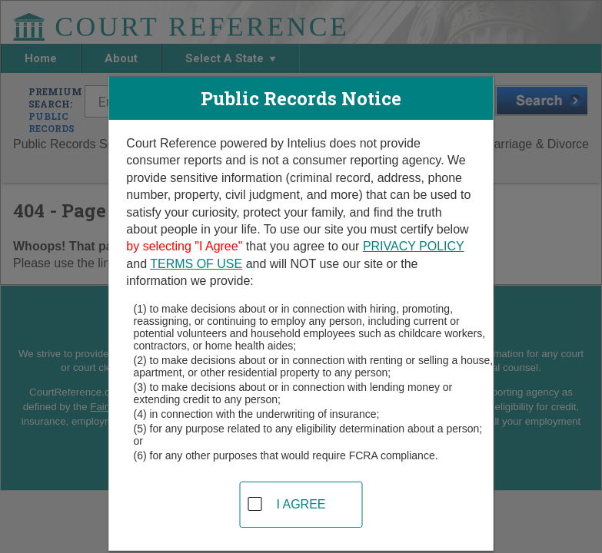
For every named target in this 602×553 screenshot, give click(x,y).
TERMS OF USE (196, 263)
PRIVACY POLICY (413, 246)
